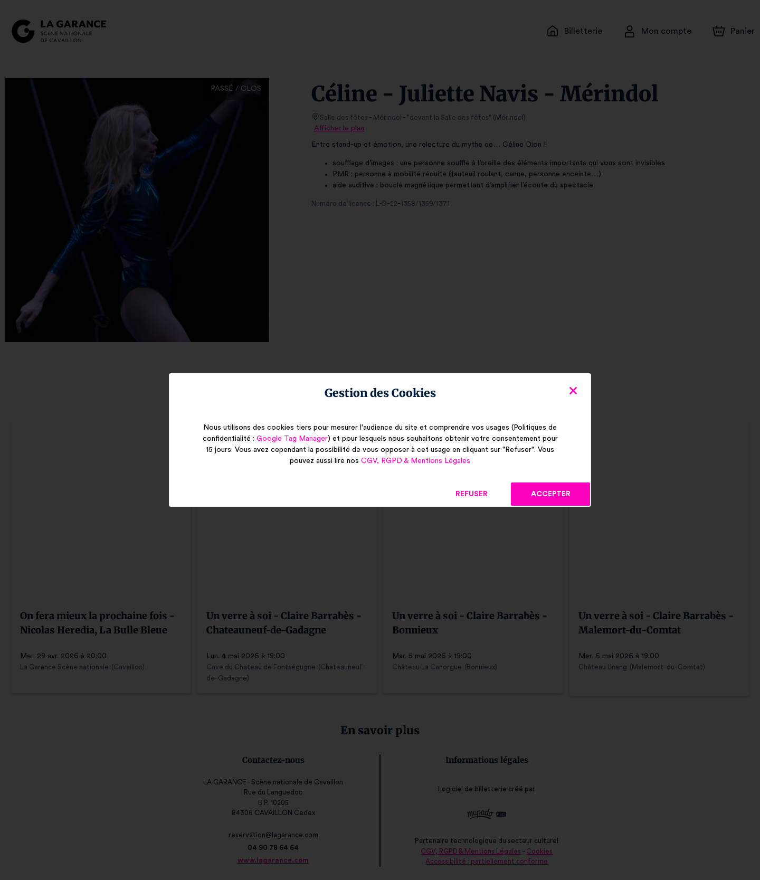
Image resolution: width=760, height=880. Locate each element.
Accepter (550, 494)
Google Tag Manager (290, 438)
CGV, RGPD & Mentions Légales (415, 461)
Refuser (471, 494)
